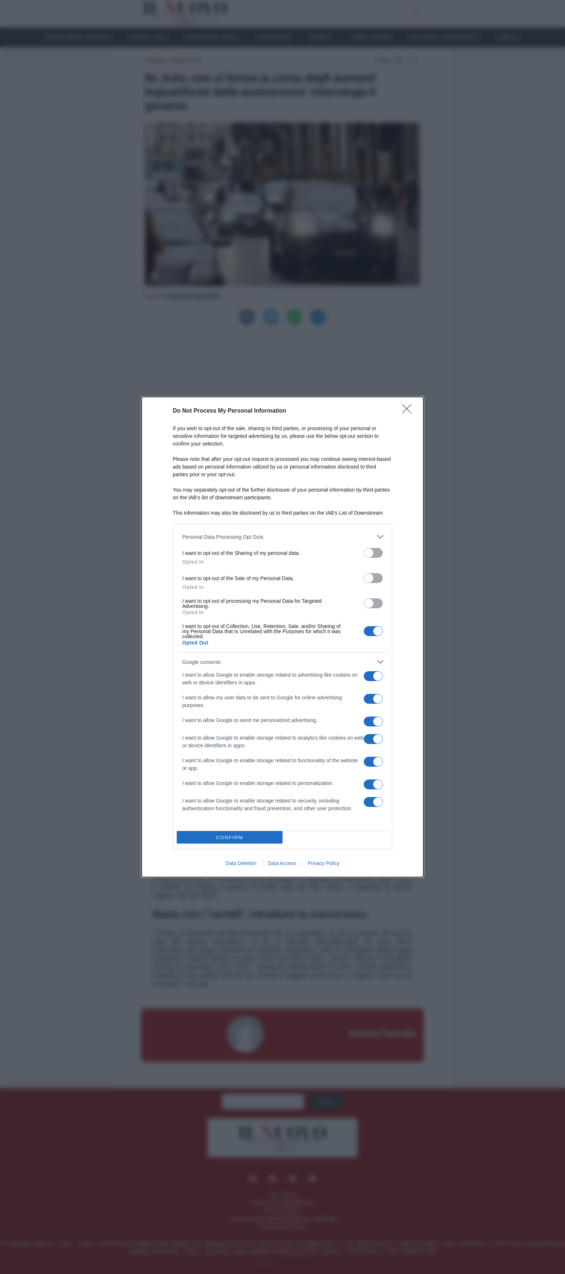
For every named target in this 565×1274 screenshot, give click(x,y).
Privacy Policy (324, 863)
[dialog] (282, 637)
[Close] (409, 411)
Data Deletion (241, 863)
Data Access (282, 863)
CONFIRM (229, 837)
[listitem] (282, 537)
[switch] (373, 553)
